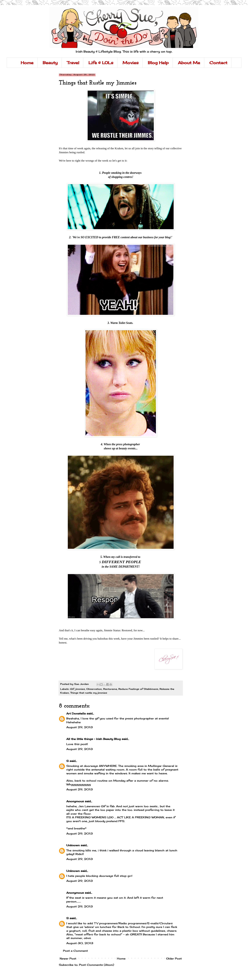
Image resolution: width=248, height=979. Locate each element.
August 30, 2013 (79, 943)
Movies (131, 62)
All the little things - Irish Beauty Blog (93, 739)
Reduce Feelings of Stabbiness (138, 688)
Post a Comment (75, 950)
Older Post (174, 958)
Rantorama (110, 688)
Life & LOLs (100, 62)
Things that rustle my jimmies (88, 692)
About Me (189, 62)
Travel (73, 62)
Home (27, 62)
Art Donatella (76, 713)
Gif (72, 688)
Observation (94, 688)
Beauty (50, 62)
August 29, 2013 (79, 727)
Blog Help (158, 62)
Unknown (73, 845)
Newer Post (68, 958)
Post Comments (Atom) (96, 964)
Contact (218, 62)
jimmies (80, 688)
